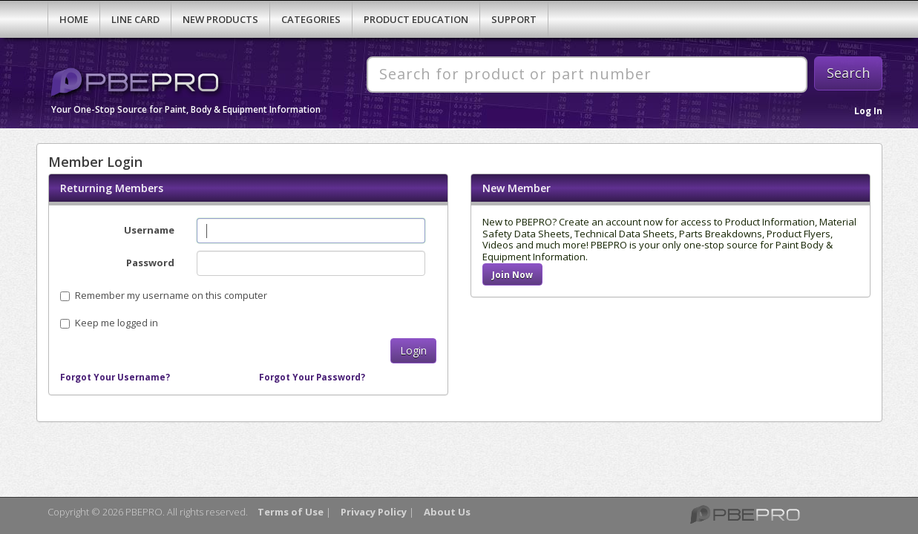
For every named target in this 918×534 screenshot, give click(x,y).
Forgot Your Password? (312, 377)
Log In (868, 110)
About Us (447, 511)
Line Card (135, 19)
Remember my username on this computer (163, 295)
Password (150, 262)
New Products (220, 19)
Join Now (512, 274)
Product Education (416, 19)
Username (149, 230)
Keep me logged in (116, 322)
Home (73, 19)
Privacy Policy (374, 511)
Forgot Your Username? (115, 377)
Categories (311, 19)
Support (514, 19)
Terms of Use (291, 511)
